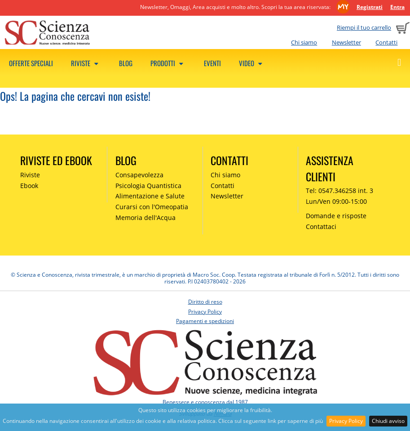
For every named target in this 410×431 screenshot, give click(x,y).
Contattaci (321, 226)
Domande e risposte (336, 215)
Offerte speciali (31, 63)
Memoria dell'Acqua (145, 217)
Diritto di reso (205, 301)
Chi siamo (304, 42)
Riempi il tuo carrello (364, 27)
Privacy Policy (346, 421)
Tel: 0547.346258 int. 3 (339, 190)
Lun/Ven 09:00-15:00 (336, 201)
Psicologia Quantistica (148, 185)
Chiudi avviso (388, 421)
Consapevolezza (139, 175)
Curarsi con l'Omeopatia (151, 206)
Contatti (386, 42)
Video (252, 63)
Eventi (212, 63)
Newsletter (346, 42)
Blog (125, 63)
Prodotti (168, 63)
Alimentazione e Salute (150, 196)
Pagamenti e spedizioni (205, 321)
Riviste (86, 63)
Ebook (29, 185)
